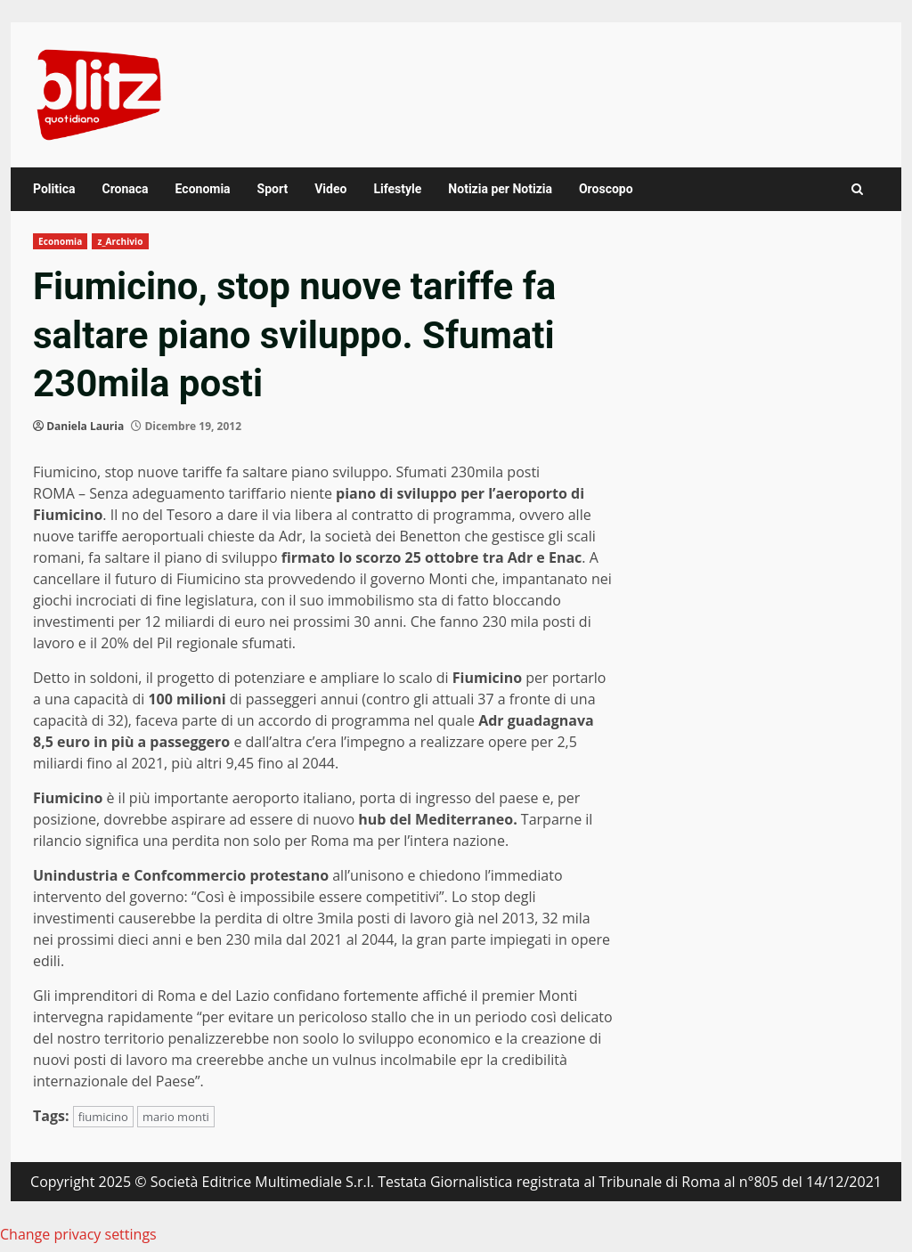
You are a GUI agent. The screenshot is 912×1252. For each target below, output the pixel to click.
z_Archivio (119, 241)
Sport (273, 189)
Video (330, 189)
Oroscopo (606, 189)
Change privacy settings (78, 1234)
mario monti (175, 1117)
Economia (203, 189)
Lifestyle (397, 189)
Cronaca (125, 189)
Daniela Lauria (85, 426)
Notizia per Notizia (500, 189)
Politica (54, 189)
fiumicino (103, 1117)
